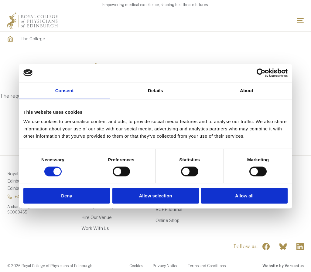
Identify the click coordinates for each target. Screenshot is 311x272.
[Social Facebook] (266, 246)
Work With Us (95, 228)
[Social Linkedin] (300, 246)
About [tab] (246, 90)
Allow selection (155, 195)
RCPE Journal (169, 209)
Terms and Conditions (207, 266)
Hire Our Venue (96, 217)
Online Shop (167, 220)
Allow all (244, 195)
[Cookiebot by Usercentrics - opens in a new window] (261, 72)
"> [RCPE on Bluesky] (283, 246)
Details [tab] (155, 90)
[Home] (10, 39)
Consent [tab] (64, 90)
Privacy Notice (165, 266)
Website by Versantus (283, 266)
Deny (66, 195)
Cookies (136, 266)
